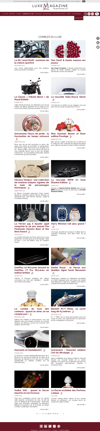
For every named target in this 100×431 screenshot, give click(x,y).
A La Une (5, 14)
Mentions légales (64, 430)
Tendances (38, 14)
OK (84, 1)
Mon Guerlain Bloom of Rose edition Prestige (68, 135)
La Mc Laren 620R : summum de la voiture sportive (31, 61)
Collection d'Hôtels (59, 14)
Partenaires (34, 430)
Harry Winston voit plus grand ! (68, 223)
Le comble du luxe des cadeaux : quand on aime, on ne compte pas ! (31, 311)
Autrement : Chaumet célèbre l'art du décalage (68, 351)
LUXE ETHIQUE (76, 14)
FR (85, 14)
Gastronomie (47, 14)
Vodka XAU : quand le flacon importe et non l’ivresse (31, 391)
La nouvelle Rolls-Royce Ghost (68, 97)
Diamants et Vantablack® (28, 350)
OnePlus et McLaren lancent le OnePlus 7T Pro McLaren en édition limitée (31, 270)
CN (93, 14)
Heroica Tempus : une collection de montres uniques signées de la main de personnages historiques (31, 184)
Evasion (18, 14)
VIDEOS (69, 14)
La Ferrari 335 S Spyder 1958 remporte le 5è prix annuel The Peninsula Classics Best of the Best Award (31, 227)
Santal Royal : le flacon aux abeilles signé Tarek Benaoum (68, 268)
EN (89, 14)
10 (57, 413)
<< (37, 413)
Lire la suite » (44, 72)
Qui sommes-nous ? (45, 430)
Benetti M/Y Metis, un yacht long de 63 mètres (68, 310)
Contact (55, 430)
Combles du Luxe (28, 14)
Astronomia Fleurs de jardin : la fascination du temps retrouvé (31, 135)
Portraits (12, 14)
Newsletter (79, 18)
